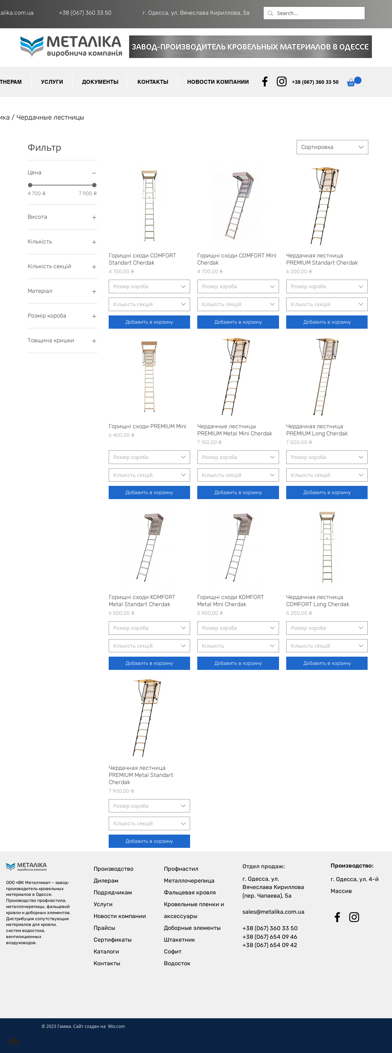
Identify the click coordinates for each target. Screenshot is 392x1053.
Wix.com (116, 1026)
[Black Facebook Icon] (264, 81)
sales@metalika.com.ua (273, 911)
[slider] (30, 185)
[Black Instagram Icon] (281, 81)
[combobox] (332, 147)
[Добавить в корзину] (149, 322)
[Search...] (313, 13)
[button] (100, 82)
